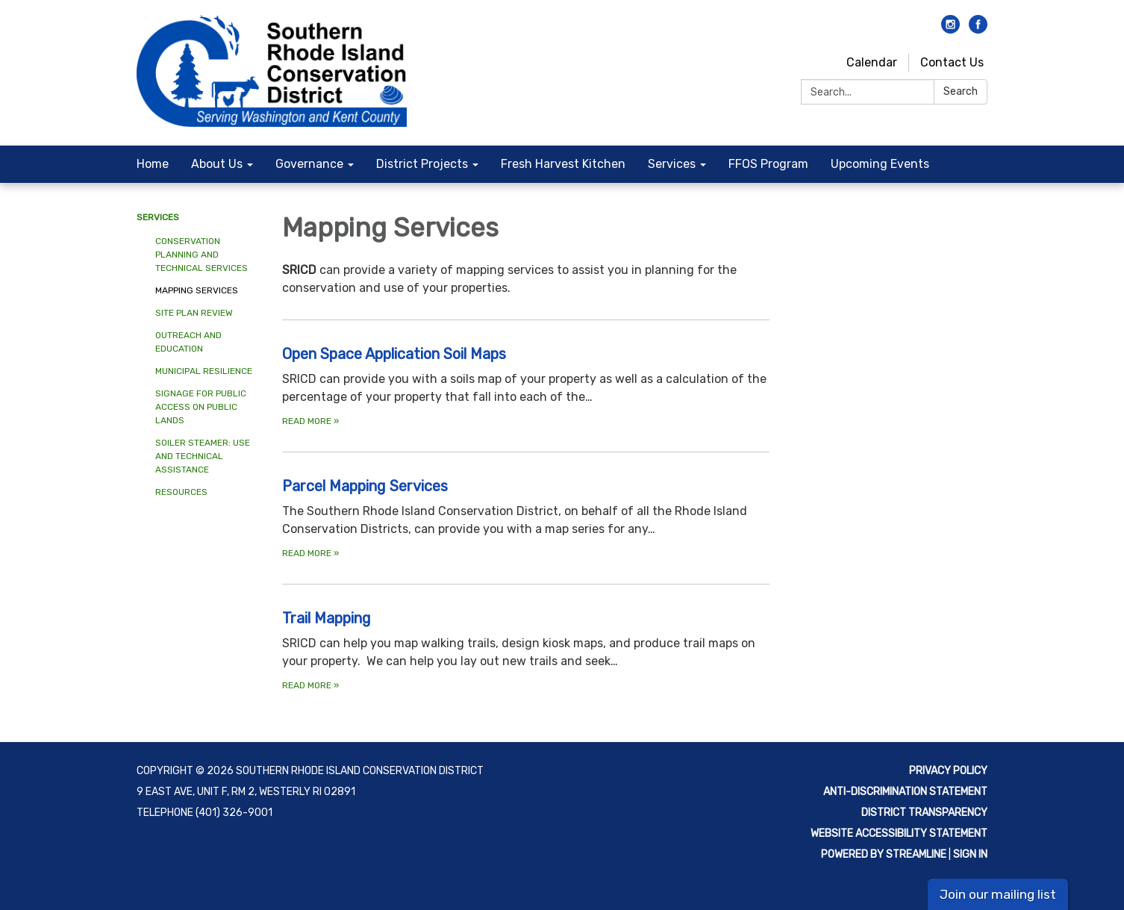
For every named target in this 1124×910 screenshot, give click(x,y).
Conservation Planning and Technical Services (201, 254)
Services (158, 217)
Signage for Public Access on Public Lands (200, 407)
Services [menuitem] (672, 164)
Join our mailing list (998, 894)
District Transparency (924, 812)
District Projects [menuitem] (422, 164)
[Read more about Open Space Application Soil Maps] (525, 386)
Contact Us (952, 62)
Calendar (871, 62)
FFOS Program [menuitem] (768, 164)
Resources (181, 492)
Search (960, 91)
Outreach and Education (188, 342)
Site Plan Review (194, 313)
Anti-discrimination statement (905, 791)
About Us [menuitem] (217, 164)
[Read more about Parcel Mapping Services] (525, 518)
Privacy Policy (948, 770)
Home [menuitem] (153, 164)
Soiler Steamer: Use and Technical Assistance (202, 456)
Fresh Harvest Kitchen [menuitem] (563, 164)
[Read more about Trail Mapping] (525, 650)
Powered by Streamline (883, 854)
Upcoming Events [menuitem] (880, 164)
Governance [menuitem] (309, 164)
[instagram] (950, 29)
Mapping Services (196, 290)
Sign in (970, 854)
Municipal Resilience (203, 371)
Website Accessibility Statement (899, 833)
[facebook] (978, 29)
